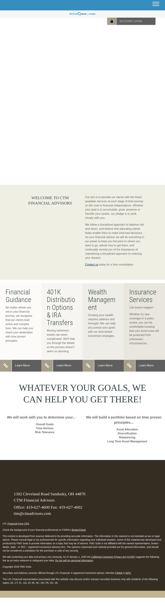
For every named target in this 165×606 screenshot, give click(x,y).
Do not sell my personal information (74, 560)
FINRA (118, 573)
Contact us (91, 264)
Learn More (22, 365)
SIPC (128, 573)
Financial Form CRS (18, 523)
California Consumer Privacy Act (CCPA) (113, 556)
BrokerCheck (79, 529)
